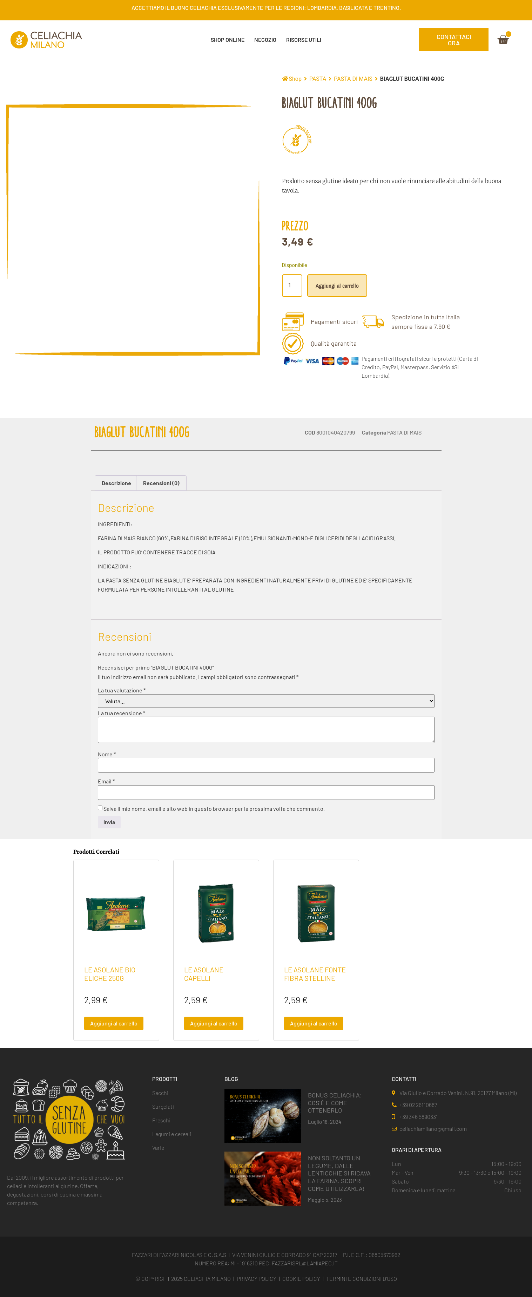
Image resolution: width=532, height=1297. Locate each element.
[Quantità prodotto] (292, 285)
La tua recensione (121, 713)
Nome (107, 754)
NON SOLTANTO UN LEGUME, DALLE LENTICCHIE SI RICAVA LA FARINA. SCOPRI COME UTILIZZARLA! (339, 1173)
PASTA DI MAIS (353, 79)
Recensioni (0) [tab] (161, 483)
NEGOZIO (265, 39)
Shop (295, 79)
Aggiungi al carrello (337, 285)
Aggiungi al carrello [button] (113, 1023)
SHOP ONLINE (227, 39)
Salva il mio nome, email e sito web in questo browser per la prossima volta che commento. (214, 809)
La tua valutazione (122, 690)
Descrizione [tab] (116, 483)
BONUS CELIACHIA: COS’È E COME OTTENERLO (335, 1102)
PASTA (317, 79)
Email (106, 781)
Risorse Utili (303, 39)
